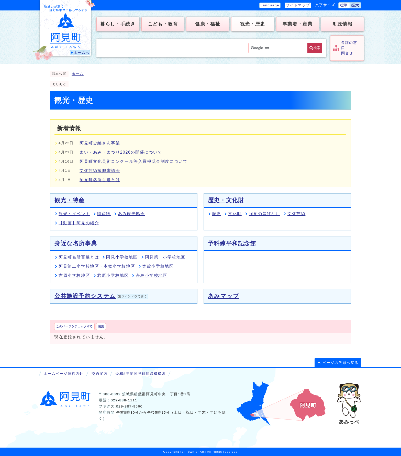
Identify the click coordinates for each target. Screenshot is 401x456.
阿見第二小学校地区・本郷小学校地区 (97, 266)
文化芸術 (296, 214)
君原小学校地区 (113, 275)
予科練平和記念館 (232, 243)
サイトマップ (298, 5)
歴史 (216, 214)
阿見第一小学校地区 (165, 257)
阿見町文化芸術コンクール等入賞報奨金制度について (133, 161)
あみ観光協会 (131, 214)
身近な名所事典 (75, 243)
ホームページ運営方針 (64, 374)
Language (270, 5)
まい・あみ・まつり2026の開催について (121, 152)
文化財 (235, 214)
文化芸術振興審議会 (100, 170)
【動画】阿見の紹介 (79, 223)
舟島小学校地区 (151, 275)
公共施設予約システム (101, 296)
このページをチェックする (74, 326)
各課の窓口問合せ (349, 48)
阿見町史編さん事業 (100, 143)
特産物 (104, 214)
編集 (101, 326)
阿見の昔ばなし (264, 214)
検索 (317, 48)
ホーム (78, 74)
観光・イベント (74, 214)
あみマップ (223, 296)
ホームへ (82, 53)
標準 (344, 5)
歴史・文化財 (226, 200)
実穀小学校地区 (158, 266)
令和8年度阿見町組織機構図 (140, 374)
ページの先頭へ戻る (341, 363)
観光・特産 (69, 200)
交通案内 (99, 374)
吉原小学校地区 (74, 275)
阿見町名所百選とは (100, 180)
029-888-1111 (124, 400)
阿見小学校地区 (122, 257)
